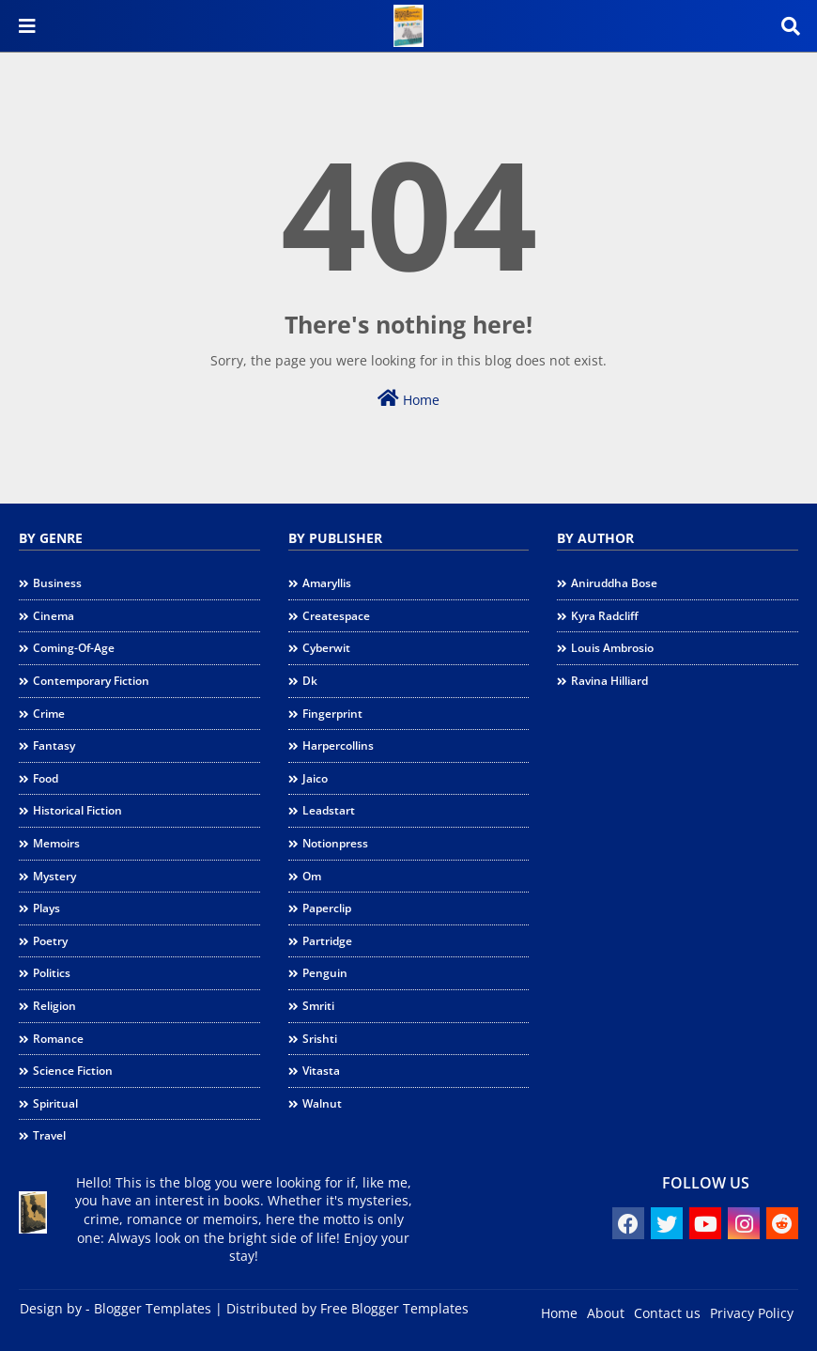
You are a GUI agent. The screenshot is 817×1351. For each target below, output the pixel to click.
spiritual (55, 1103)
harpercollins (338, 745)
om (311, 876)
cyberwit (326, 648)
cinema (53, 616)
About (605, 1313)
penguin (324, 973)
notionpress (335, 843)
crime (49, 714)
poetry (50, 941)
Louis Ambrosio (612, 648)
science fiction (73, 1071)
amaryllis (326, 583)
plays (46, 908)
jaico (315, 778)
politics (51, 973)
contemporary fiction (91, 681)
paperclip (326, 908)
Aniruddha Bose (614, 583)
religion (54, 1006)
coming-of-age (74, 648)
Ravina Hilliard (609, 681)
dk (309, 681)
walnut (322, 1103)
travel (49, 1135)
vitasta (321, 1071)
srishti (319, 1039)
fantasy (54, 745)
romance (58, 1039)
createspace (336, 616)
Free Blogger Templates (394, 1308)
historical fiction (77, 810)
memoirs (56, 843)
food (45, 778)
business (57, 583)
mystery (54, 876)
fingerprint (332, 714)
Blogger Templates (152, 1308)
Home (408, 399)
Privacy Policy (752, 1313)
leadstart (328, 810)
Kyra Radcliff (605, 616)
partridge (327, 941)
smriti (318, 1006)
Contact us (667, 1313)
